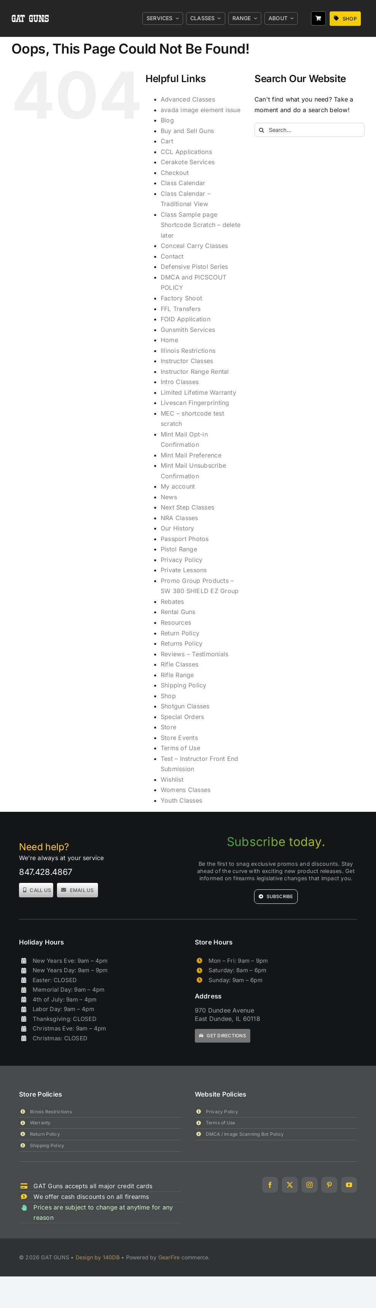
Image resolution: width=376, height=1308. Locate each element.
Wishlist (172, 779)
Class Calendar (183, 183)
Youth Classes (181, 800)
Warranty (40, 1122)
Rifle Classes (179, 664)
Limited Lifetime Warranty (198, 392)
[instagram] (310, 1185)
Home (169, 340)
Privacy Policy (181, 560)
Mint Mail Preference (191, 455)
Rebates (172, 601)
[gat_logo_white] (30, 7)
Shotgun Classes (185, 706)
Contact (172, 256)
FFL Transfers (181, 309)
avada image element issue (200, 110)
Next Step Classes (187, 507)
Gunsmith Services (188, 329)
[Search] (261, 130)
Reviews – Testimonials (194, 654)
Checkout (175, 172)
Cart (167, 141)
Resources (176, 622)
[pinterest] (329, 1185)
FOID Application (185, 319)
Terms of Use (180, 748)
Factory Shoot (181, 298)
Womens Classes (185, 790)
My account (178, 486)
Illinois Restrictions (188, 350)
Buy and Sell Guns (187, 131)
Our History (177, 528)
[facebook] (270, 1185)
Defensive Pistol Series (194, 266)
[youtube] (349, 1185)
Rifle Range (177, 675)
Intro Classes (180, 382)
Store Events (179, 737)
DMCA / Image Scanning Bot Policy (245, 1134)
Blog (167, 120)
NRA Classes (179, 518)
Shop (168, 696)
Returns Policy (181, 643)
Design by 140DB (98, 1257)
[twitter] (290, 1185)
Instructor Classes (187, 361)
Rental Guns (178, 612)
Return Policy (180, 633)
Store (168, 727)
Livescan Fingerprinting (195, 402)
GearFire (169, 1257)
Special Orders (182, 717)
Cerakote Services (188, 162)
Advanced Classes (188, 99)
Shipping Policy (184, 685)
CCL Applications (186, 152)
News (169, 497)
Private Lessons (184, 570)
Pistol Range (179, 549)
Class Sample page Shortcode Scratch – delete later (200, 225)
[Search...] (309, 130)
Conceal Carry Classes (194, 245)
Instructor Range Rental (195, 371)
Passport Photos (185, 539)
